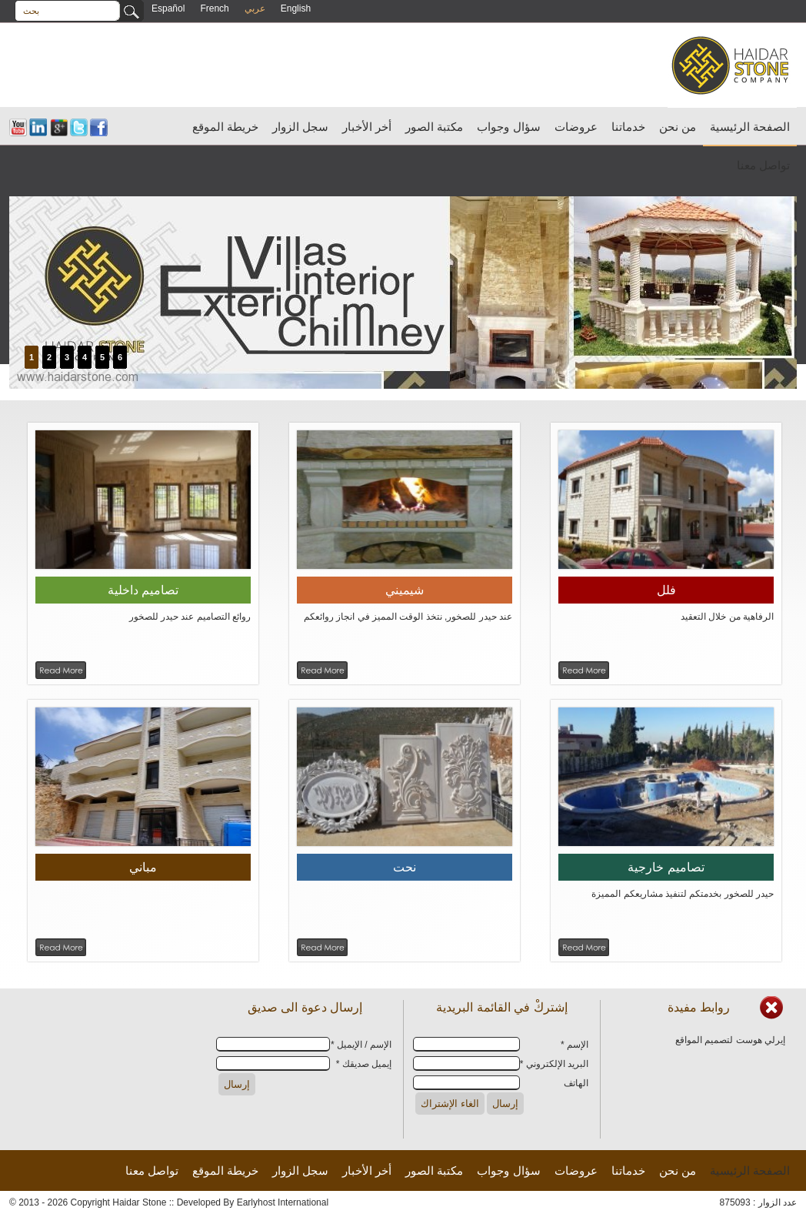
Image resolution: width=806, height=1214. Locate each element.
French (214, 8)
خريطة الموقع (225, 126)
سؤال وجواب (508, 126)
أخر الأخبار (366, 126)
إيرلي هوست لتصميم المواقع (730, 1040)
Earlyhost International (282, 1202)
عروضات (576, 126)
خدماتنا (628, 126)
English (296, 8)
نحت (404, 867)
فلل (666, 590)
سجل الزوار (300, 126)
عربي (255, 8)
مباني (143, 867)
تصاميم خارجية (666, 867)
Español (168, 8)
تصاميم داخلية (143, 590)
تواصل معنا (763, 165)
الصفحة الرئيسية (750, 126)
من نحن (677, 126)
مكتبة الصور (434, 126)
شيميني (404, 590)
